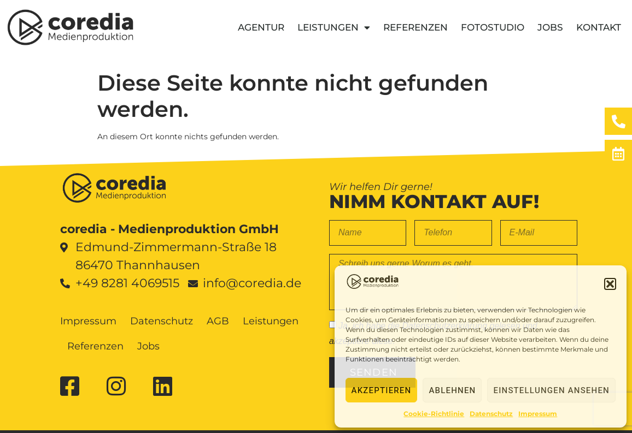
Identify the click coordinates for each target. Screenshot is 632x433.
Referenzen (415, 27)
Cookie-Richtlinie (433, 414)
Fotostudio (492, 27)
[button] (610, 283)
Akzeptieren (382, 390)
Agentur (261, 27)
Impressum (537, 414)
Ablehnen (452, 390)
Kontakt (598, 27)
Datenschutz (491, 414)
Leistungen (333, 27)
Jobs (550, 27)
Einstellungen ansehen (551, 390)
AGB (218, 321)
